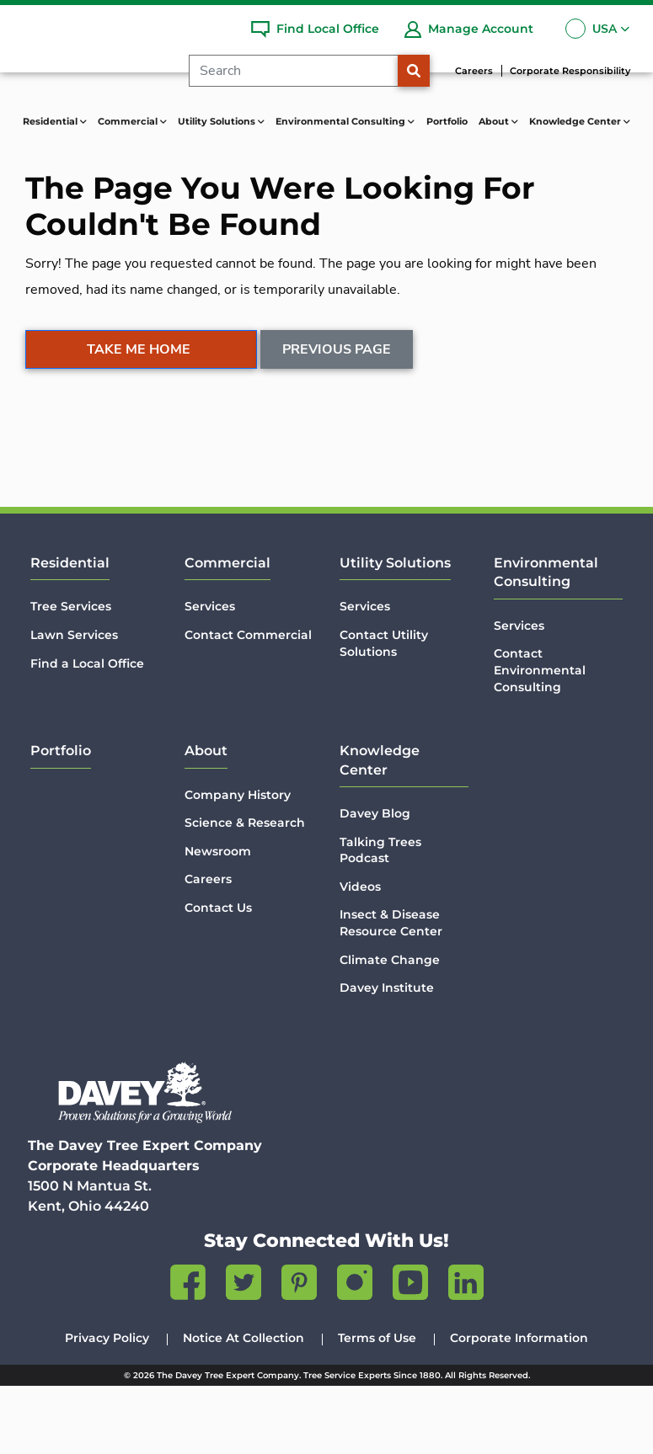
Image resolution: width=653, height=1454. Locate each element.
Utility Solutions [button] (218, 121)
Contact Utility (384, 711)
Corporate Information (519, 1406)
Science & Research (245, 890)
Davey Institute (387, 1055)
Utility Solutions (395, 631)
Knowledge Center (380, 828)
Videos (360, 954)
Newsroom (218, 919)
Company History (238, 863)
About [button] (495, 121)
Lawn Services (74, 703)
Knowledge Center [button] (576, 121)
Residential (70, 631)
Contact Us (218, 975)
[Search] (300, 71)
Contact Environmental (558, 739)
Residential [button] (51, 121)
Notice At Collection (243, 1406)
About (206, 819)
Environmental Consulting (546, 640)
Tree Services (70, 674)
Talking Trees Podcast (380, 919)
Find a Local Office (87, 731)
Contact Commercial (248, 703)
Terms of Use (377, 1406)
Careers (474, 71)
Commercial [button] (129, 121)
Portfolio (447, 121)
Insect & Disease (391, 991)
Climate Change (390, 1028)
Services (210, 674)
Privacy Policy (107, 1406)
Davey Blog (375, 881)
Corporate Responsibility (570, 71)
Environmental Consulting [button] (342, 121)
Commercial (227, 631)
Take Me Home (138, 423)
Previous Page (337, 423)
